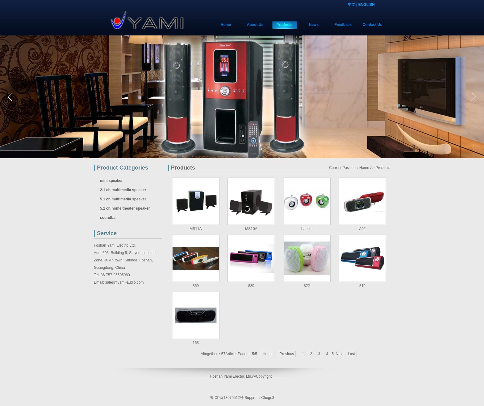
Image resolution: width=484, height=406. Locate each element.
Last (351, 354)
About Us (255, 25)
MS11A (196, 229)
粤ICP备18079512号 (227, 398)
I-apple (307, 229)
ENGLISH (366, 4)
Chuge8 (267, 398)
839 (251, 286)
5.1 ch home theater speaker (125, 208)
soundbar (108, 217)
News (314, 25)
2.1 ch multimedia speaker (123, 190)
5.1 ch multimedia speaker (123, 199)
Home (226, 25)
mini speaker (111, 180)
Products (284, 25)
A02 (362, 229)
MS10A (251, 229)
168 (196, 343)
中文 (351, 4)
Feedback (343, 25)
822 (307, 286)
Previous (287, 354)
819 (362, 286)
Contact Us (372, 25)
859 (196, 286)
